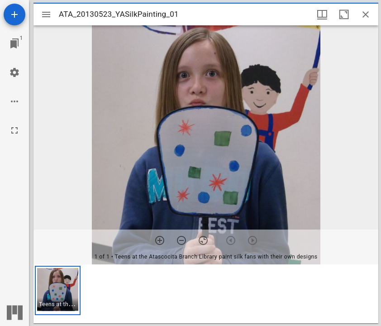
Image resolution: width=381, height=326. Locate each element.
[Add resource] (14, 14)
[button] (57, 290)
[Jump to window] (14, 43)
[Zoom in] (160, 240)
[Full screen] (14, 130)
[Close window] (365, 14)
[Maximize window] (344, 14)
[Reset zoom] (203, 240)
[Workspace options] (14, 101)
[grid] (205, 293)
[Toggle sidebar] (46, 14)
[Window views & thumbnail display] (322, 14)
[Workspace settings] (14, 72)
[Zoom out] (181, 240)
